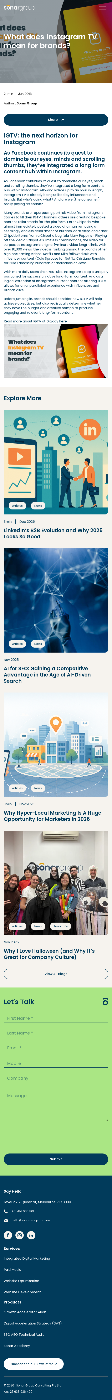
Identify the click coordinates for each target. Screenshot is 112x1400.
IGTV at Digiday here (50, 321)
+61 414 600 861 (23, 1211)
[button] (101, 7)
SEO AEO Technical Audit (24, 1334)
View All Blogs (56, 973)
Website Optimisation (21, 1281)
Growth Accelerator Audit (25, 1312)
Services (12, 1248)
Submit (56, 1159)
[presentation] (35, 1138)
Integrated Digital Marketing (27, 1258)
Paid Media (12, 1269)
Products (12, 1302)
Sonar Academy (17, 1345)
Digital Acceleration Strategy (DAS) (33, 1323)
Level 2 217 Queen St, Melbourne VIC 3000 (37, 1202)
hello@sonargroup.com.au (31, 1220)
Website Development (22, 1292)
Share (56, 119)
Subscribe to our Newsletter (33, 1364)
